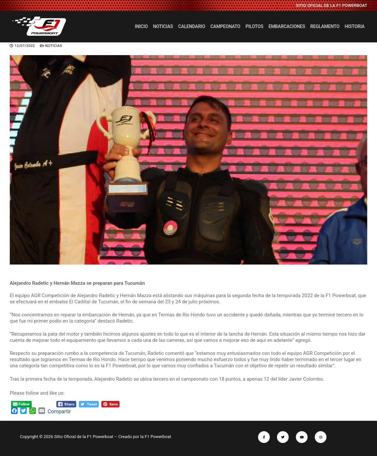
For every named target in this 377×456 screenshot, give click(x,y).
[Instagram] (320, 437)
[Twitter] (283, 437)
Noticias (51, 46)
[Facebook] (264, 437)
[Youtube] (302, 437)
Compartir (59, 411)
